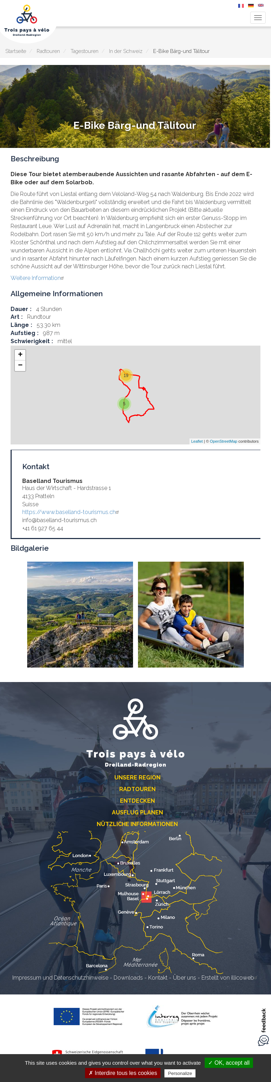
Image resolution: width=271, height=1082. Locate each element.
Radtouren (48, 51)
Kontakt (158, 977)
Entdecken (137, 800)
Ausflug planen (137, 812)
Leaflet (197, 441)
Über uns (184, 977)
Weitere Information (38, 278)
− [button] (20, 365)
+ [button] (20, 355)
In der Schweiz (126, 51)
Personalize (180, 1073)
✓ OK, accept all (228, 1063)
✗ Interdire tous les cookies (123, 1073)
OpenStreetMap (223, 441)
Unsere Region (137, 777)
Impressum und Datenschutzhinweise (60, 977)
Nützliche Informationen (137, 824)
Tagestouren (84, 51)
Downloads (128, 977)
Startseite (15, 51)
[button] (80, 615)
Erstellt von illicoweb (230, 977)
